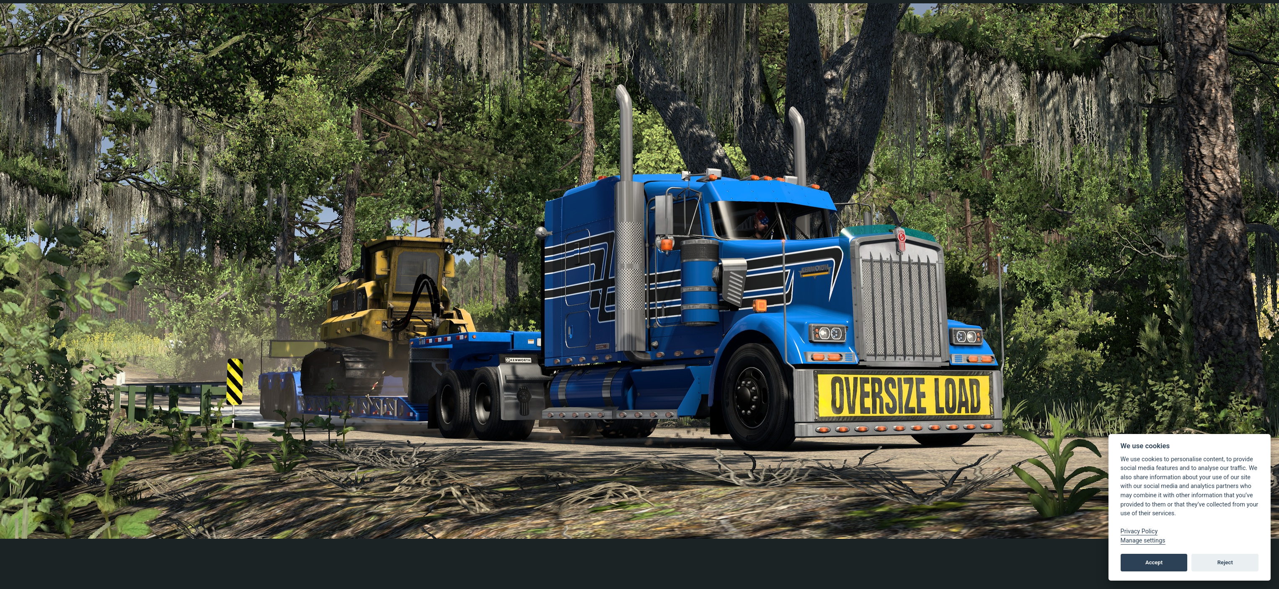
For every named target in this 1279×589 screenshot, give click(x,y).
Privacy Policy (1139, 531)
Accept (1154, 562)
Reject (1225, 562)
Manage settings (1143, 540)
